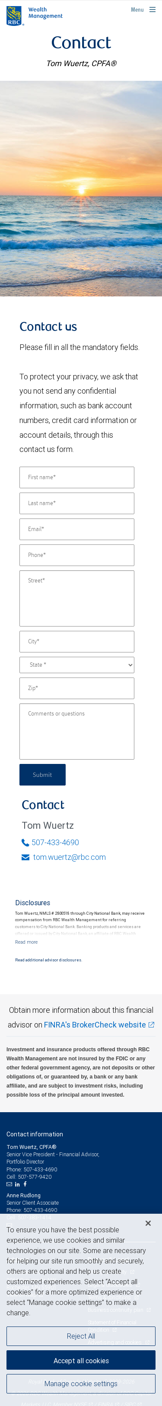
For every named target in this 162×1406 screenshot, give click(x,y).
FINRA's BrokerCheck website (95, 1025)
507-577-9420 (34, 1176)
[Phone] (76, 555)
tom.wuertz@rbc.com (64, 857)
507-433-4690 (50, 842)
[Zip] (76, 688)
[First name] (76, 477)
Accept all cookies (81, 1360)
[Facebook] (26, 1184)
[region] (81, 1310)
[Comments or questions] (76, 731)
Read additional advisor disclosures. (48, 960)
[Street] (76, 598)
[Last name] (76, 503)
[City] (76, 641)
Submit (42, 774)
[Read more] (26, 942)
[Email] (76, 529)
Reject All (81, 1336)
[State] (76, 665)
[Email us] (10, 1184)
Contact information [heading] (34, 1134)
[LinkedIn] (18, 1184)
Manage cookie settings (81, 1383)
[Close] (148, 1223)
